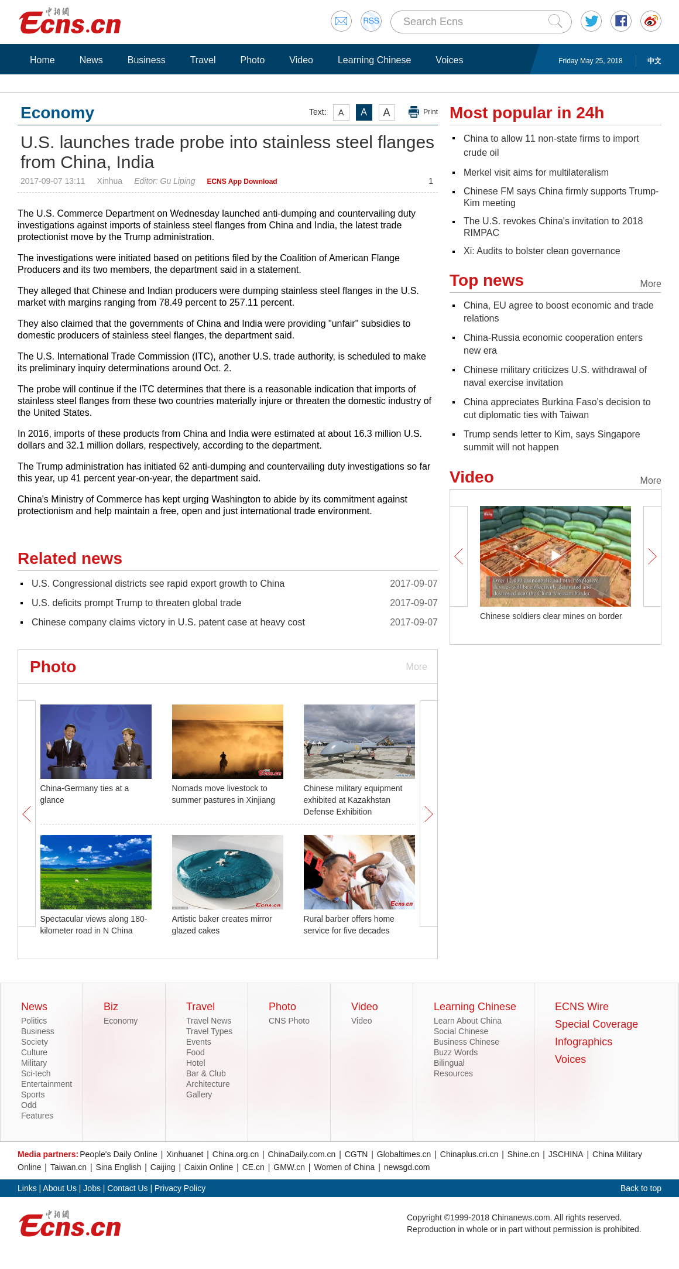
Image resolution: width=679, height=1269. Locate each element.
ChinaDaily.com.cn (302, 1154)
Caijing (163, 1167)
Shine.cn (523, 1154)
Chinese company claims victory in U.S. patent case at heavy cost (168, 622)
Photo (252, 60)
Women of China (344, 1167)
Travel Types (209, 1031)
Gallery (199, 1094)
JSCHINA (566, 1154)
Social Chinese (461, 1031)
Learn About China (468, 1020)
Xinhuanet (184, 1154)
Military (34, 1063)
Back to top (640, 1188)
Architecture (208, 1084)
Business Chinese (466, 1041)
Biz (111, 1007)
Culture (34, 1052)
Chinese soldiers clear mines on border (551, 616)
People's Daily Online (118, 1154)
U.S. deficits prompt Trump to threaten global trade (136, 603)
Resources (453, 1073)
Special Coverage (596, 1024)
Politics (34, 1020)
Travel (203, 60)
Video (301, 60)
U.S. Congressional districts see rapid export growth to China (158, 584)
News (91, 60)
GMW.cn (289, 1167)
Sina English (119, 1167)
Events (198, 1041)
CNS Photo (289, 1020)
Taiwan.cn (68, 1167)
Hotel (195, 1063)
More (416, 667)
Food (195, 1052)
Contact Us (127, 1188)
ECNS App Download (242, 181)
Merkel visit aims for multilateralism (536, 172)
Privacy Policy (180, 1188)
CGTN (356, 1154)
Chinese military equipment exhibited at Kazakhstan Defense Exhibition (353, 800)
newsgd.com (407, 1167)
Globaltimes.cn (404, 1154)
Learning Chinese (374, 60)
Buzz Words (456, 1052)
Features (37, 1115)
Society (34, 1041)
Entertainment (46, 1084)
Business (147, 60)
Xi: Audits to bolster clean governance (542, 251)
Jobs (92, 1188)
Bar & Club (206, 1073)
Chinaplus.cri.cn (469, 1154)
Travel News (208, 1020)
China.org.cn (235, 1154)
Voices (449, 60)
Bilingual (449, 1063)
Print (430, 112)
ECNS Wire (582, 1007)
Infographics (583, 1042)
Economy (121, 1020)
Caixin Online (208, 1167)
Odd (28, 1105)
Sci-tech (36, 1073)
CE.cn (253, 1167)
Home (42, 60)
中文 (654, 61)
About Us (60, 1188)
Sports (32, 1094)
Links (27, 1188)
